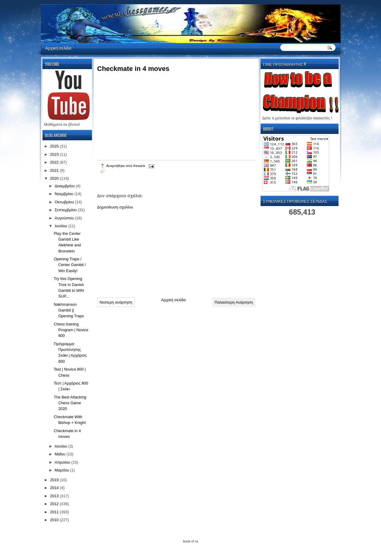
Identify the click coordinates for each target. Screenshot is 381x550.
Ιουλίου (61, 226)
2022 (55, 162)
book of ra (190, 541)
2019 (55, 480)
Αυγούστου (65, 218)
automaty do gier (52, 1)
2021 (55, 170)
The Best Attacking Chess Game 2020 (70, 403)
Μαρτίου (62, 470)
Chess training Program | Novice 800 (71, 330)
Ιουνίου (61, 446)
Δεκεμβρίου (65, 186)
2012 (55, 504)
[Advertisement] (142, 251)
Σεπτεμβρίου (66, 210)
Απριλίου (63, 462)
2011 (55, 512)
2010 (55, 520)
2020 (55, 178)
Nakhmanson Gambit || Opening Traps (69, 310)
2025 (55, 146)
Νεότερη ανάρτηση (115, 302)
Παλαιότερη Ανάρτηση (234, 302)
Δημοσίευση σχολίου (115, 207)
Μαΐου (60, 454)
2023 (55, 154)
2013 (55, 496)
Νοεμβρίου (64, 194)
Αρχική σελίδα (58, 48)
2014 (55, 487)
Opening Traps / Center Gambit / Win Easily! (70, 265)
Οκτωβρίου (65, 202)
